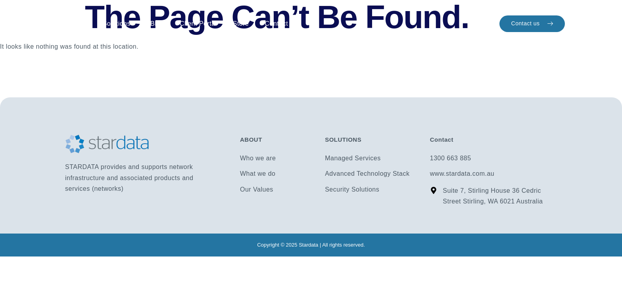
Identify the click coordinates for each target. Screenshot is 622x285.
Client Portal (198, 23)
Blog (157, 23)
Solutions (118, 24)
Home (76, 24)
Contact (276, 23)
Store (241, 23)
